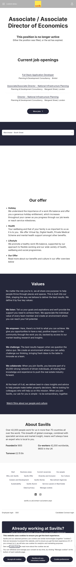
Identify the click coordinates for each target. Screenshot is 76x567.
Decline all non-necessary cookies (38, 559)
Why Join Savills (12, 476)
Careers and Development (19, 480)
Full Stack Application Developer (38, 74)
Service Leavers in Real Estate (53, 484)
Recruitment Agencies (58, 480)
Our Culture (65, 476)
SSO (17, 513)
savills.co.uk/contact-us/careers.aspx (38, 501)
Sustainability (16, 484)
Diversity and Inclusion (47, 476)
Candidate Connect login (65, 513)
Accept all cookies (14, 559)
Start (13, 472)
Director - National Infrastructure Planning (38, 96)
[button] (72, 4)
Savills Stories (39, 480)
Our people (60, 472)
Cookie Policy (14, 546)
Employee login (7, 513)
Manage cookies (46, 488)
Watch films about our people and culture (27, 403)
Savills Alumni (32, 484)
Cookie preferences (61, 559)
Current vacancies (44, 472)
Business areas (26, 472)
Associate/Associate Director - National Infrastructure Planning (38, 86)
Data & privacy (29, 488)
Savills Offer (28, 476)
